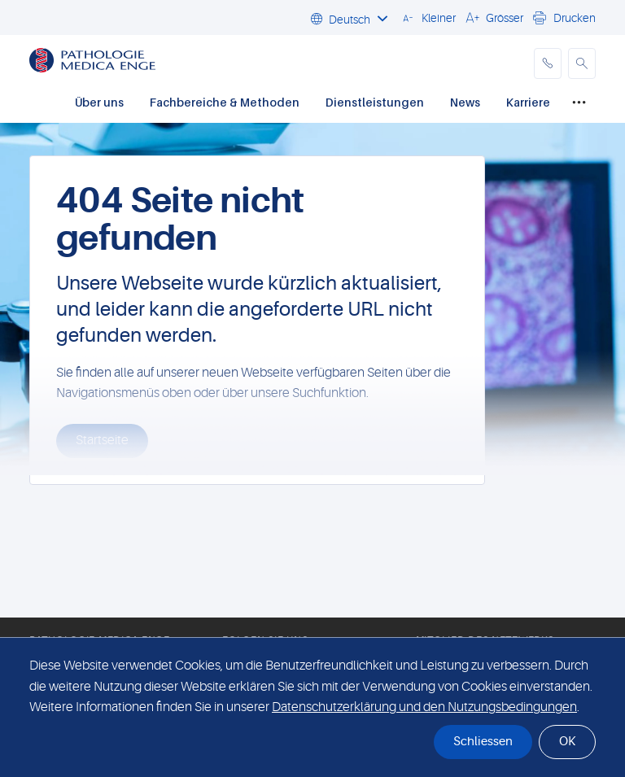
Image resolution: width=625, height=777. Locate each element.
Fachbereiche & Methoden (224, 102)
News (465, 102)
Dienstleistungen (375, 102)
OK (567, 742)
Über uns (99, 102)
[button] (427, 17)
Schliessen (483, 742)
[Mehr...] (579, 103)
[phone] (548, 63)
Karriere (528, 102)
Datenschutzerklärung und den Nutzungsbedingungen (424, 707)
